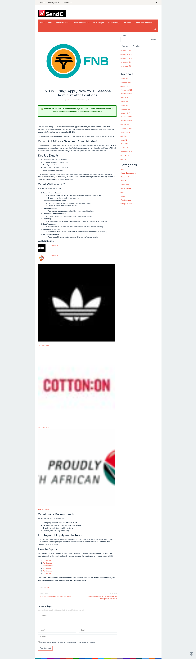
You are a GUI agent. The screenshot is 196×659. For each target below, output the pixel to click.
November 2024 (126, 121)
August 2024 (125, 132)
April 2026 (124, 78)
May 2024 (124, 144)
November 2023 (126, 151)
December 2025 (126, 90)
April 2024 (124, 148)
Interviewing (124, 184)
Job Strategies (125, 188)
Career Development (128, 173)
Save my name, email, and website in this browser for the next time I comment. (68, 642)
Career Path (124, 177)
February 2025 (125, 109)
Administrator (48, 560)
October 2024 (125, 125)
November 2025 (126, 94)
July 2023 (124, 159)
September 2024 (126, 128)
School (123, 196)
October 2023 (125, 155)
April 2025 (124, 105)
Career (123, 169)
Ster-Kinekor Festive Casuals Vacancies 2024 (57, 594)
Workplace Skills (126, 204)
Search (123, 36)
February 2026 (125, 82)
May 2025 (124, 101)
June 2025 (124, 98)
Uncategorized (125, 200)
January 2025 (125, 113)
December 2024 (126, 117)
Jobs (47, 587)
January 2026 (125, 86)
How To (123, 181)
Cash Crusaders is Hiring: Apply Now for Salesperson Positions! (98, 596)
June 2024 (124, 140)
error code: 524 (52, 245)
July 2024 (124, 136)
